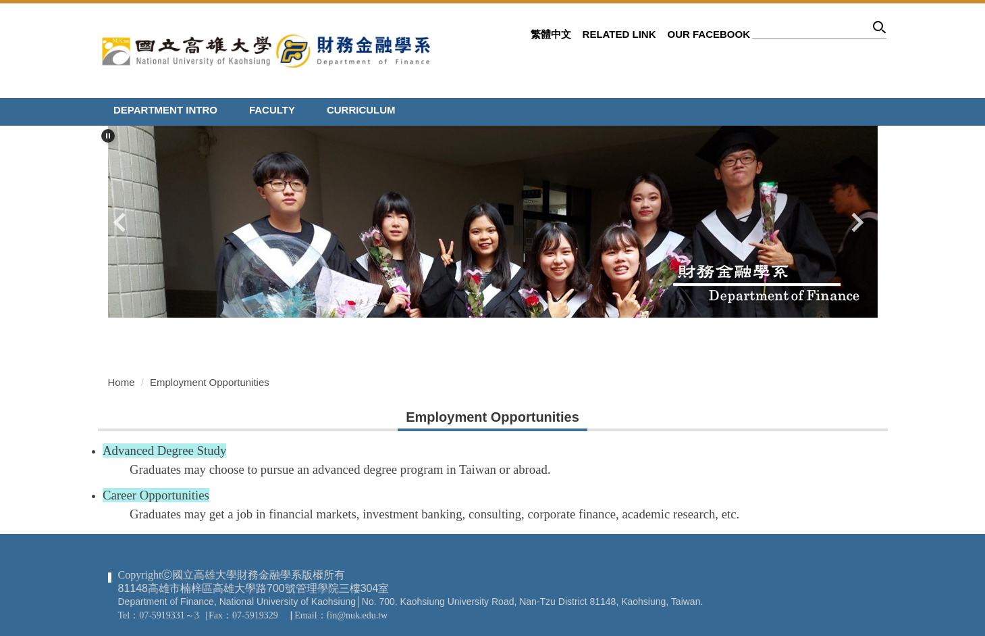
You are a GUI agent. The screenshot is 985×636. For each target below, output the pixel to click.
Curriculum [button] (361, 110)
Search (880, 29)
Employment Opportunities (209, 382)
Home (121, 382)
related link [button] (619, 34)
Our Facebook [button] (708, 34)
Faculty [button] (272, 110)
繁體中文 (551, 34)
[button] (108, 136)
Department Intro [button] (165, 110)
